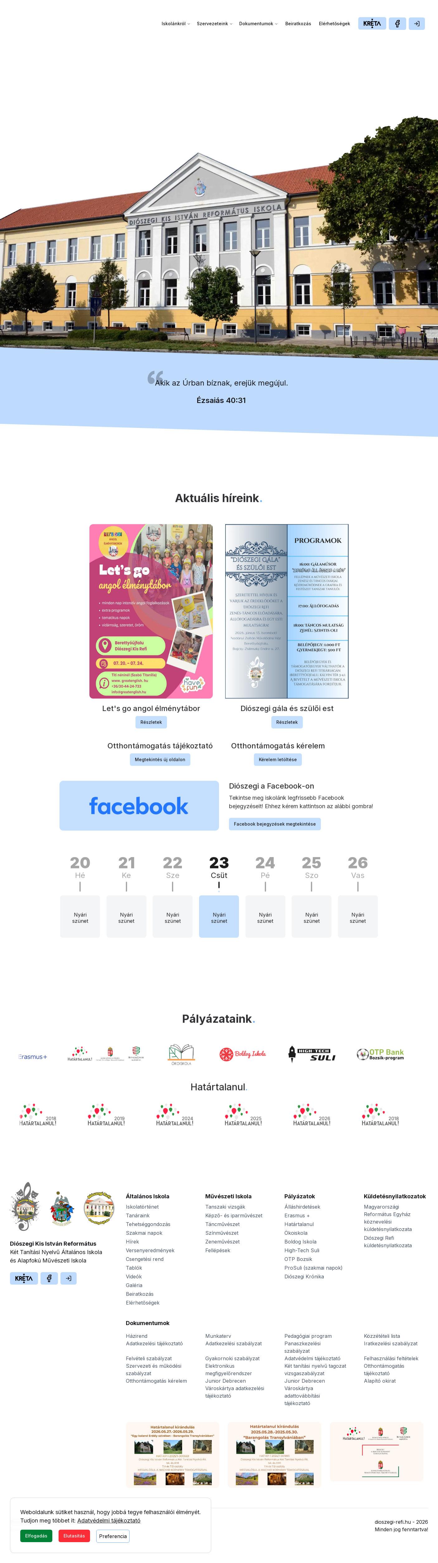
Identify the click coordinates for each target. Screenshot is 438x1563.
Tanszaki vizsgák (225, 1207)
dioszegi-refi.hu (393, 1522)
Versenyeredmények (150, 1250)
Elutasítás (74, 1535)
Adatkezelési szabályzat (233, 1343)
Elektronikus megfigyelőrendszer (228, 1369)
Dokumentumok (258, 23)
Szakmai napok (144, 1233)
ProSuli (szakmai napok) (313, 1268)
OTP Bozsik (298, 1259)
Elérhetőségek (334, 23)
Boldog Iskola (300, 1242)
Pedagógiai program (308, 1336)
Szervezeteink (215, 23)
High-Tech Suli (301, 1250)
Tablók (134, 1268)
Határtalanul (299, 1224)
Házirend (136, 1336)
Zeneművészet (222, 1242)
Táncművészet (222, 1224)
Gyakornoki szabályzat (232, 1358)
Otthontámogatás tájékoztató (384, 1369)
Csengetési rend (145, 1259)
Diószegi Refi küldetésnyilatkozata (388, 1241)
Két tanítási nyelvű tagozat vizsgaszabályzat (315, 1369)
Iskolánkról (176, 23)
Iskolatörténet (142, 1207)
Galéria (134, 1285)
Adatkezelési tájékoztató (154, 1343)
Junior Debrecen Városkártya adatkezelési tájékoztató (234, 1388)
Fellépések (217, 1250)
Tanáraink (138, 1215)
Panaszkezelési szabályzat (302, 1347)
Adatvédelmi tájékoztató (108, 1520)
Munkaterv (218, 1336)
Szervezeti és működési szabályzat (153, 1369)
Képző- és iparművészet (233, 1215)
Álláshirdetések (302, 1207)
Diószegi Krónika (304, 1276)
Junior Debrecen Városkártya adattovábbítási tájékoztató (304, 1392)
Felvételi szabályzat (149, 1358)
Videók (134, 1276)
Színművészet (221, 1233)
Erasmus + (297, 1215)
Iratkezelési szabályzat (390, 1343)
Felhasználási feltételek (391, 1358)
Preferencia (113, 1536)
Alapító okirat (380, 1381)
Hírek (132, 1242)
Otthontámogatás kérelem (156, 1381)
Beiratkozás (298, 23)
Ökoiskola (295, 1233)
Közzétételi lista (382, 1336)
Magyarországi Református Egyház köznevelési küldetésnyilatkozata (388, 1218)
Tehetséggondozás (148, 1224)
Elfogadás (36, 1535)
